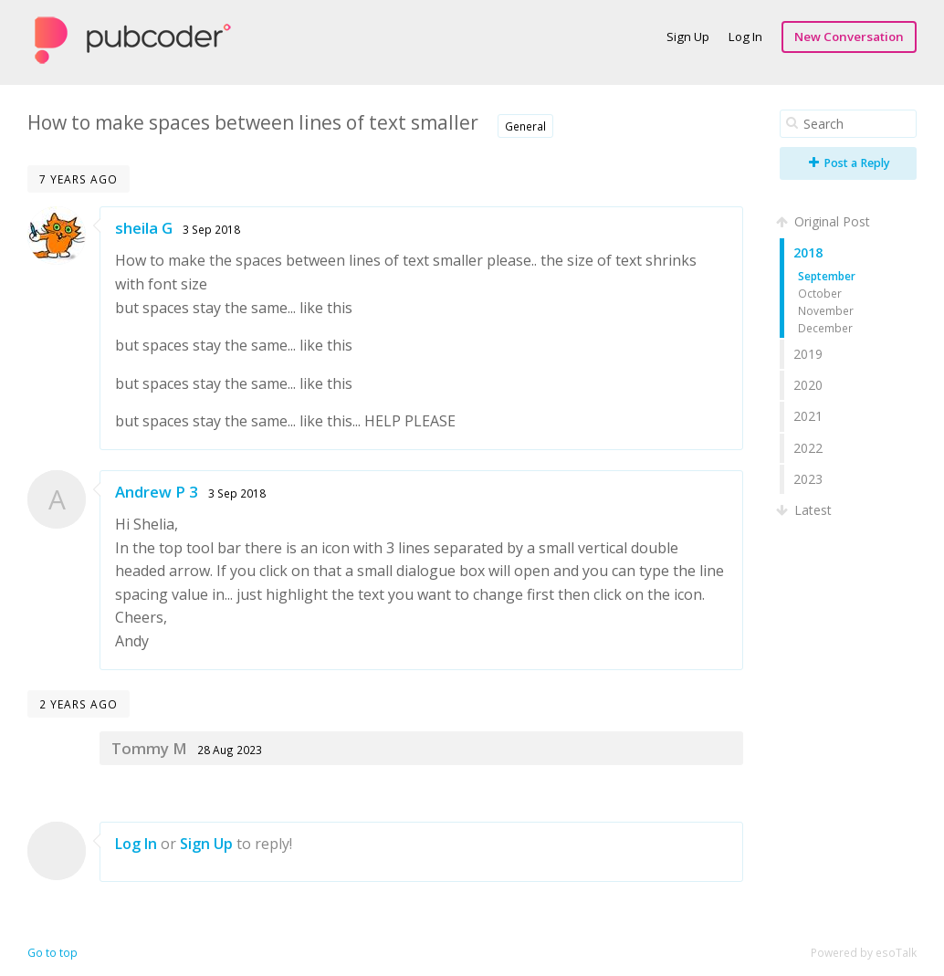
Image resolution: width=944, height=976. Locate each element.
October (820, 293)
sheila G (144, 227)
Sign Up (687, 36)
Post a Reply (849, 163)
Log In (745, 36)
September (826, 275)
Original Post (825, 221)
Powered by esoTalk (864, 952)
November (826, 310)
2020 (808, 385)
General (525, 126)
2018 (808, 252)
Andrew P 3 (156, 491)
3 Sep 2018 (211, 229)
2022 (808, 448)
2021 (808, 416)
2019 (808, 353)
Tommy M (149, 748)
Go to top (52, 952)
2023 (808, 479)
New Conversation (849, 36)
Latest (806, 510)
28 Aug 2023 (229, 749)
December (825, 327)
